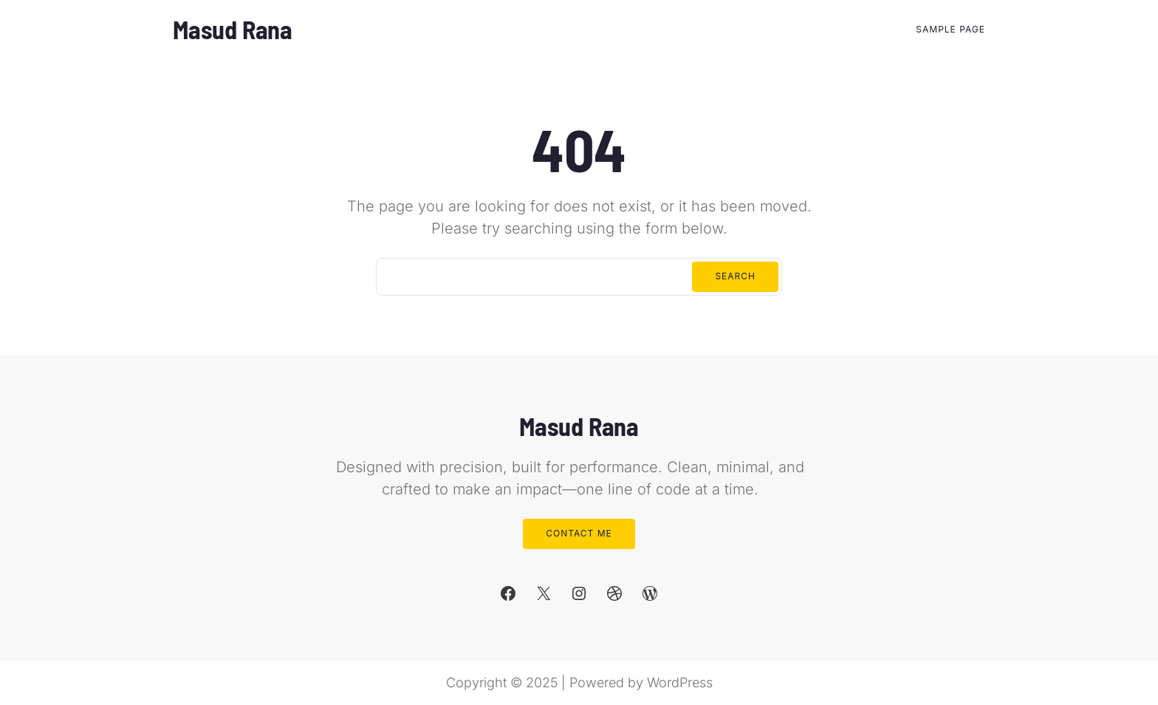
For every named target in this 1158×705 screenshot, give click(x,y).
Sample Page (950, 29)
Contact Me (579, 533)
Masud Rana (232, 29)
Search (735, 276)
